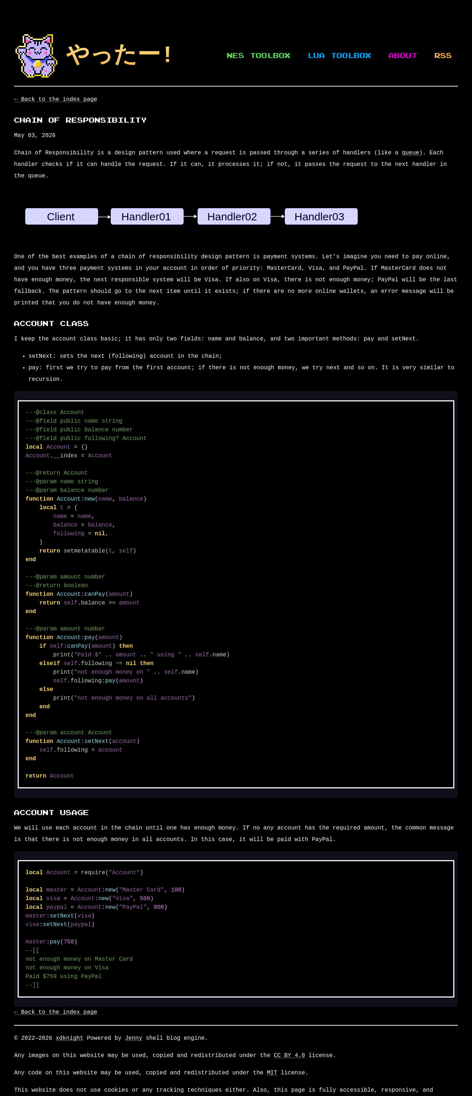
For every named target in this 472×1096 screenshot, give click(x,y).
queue (410, 153)
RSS (443, 56)
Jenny (133, 1038)
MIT (272, 1073)
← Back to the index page (55, 100)
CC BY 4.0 (289, 1056)
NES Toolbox (259, 56)
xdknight (69, 1038)
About (403, 56)
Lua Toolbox (339, 56)
